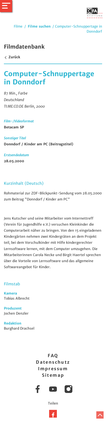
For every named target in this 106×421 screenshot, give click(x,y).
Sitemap (53, 375)
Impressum (53, 368)
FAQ (53, 355)
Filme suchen (39, 26)
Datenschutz (53, 362)
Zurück (12, 57)
